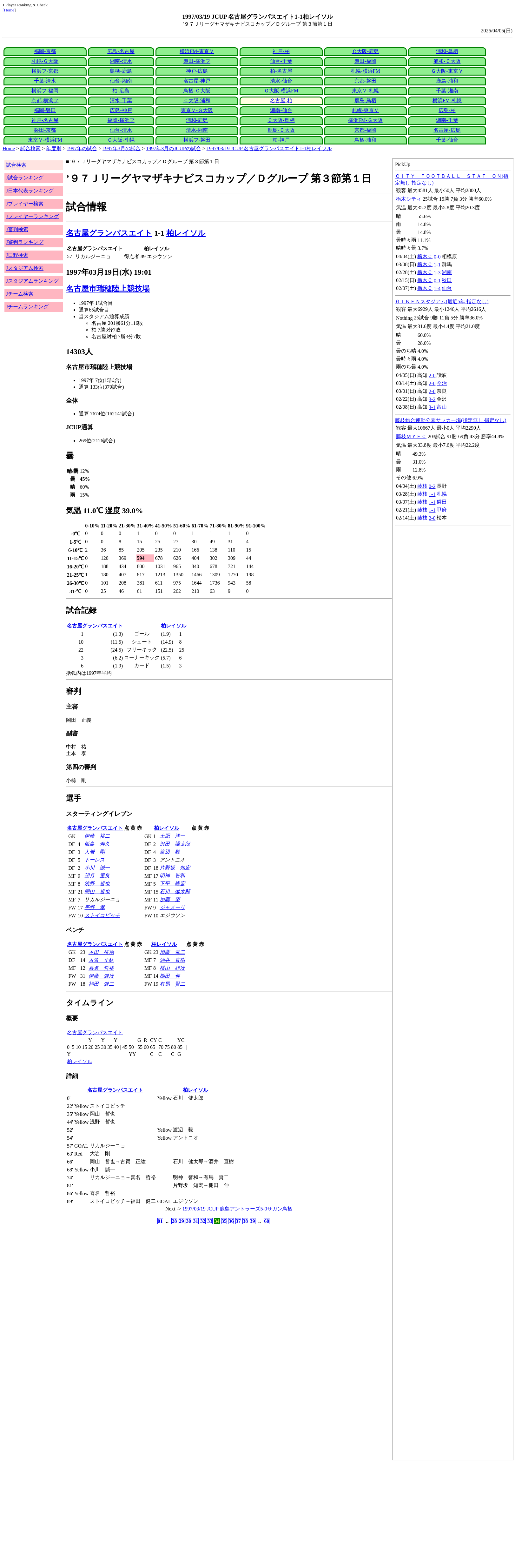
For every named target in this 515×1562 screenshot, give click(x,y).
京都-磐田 (365, 81)
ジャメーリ (172, 907)
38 (245, 1221)
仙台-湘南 (121, 81)
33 (209, 1221)
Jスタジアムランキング (32, 281)
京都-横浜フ (44, 100)
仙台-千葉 (281, 61)
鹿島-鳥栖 (365, 100)
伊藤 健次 (101, 976)
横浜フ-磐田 (196, 140)
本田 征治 (101, 952)
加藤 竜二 (172, 952)
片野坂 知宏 (175, 867)
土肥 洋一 (172, 836)
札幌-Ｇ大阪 (44, 61)
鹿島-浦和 (447, 81)
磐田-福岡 (365, 61)
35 (224, 1221)
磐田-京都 (45, 130)
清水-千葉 (121, 100)
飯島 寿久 (97, 844)
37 (238, 1221)
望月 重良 (97, 875)
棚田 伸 (170, 976)
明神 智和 (172, 875)
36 (231, 1221)
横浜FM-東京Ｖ (197, 51)
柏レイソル (186, 233)
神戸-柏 (281, 51)
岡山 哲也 (97, 891)
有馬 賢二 (172, 984)
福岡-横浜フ (120, 120)
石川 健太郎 (175, 891)
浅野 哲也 (97, 883)
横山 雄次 (172, 968)
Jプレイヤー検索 (24, 203)
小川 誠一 (97, 867)
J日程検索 (17, 255)
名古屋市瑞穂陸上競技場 (108, 289)
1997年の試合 (82, 148)
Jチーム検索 (19, 294)
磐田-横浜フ (196, 61)
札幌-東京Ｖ (365, 110)
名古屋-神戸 (196, 81)
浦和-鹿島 (197, 120)
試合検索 (30, 148)
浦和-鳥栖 (447, 51)
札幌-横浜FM (365, 71)
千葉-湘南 (447, 90)
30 (188, 1221)
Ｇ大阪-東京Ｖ (447, 71)
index (453, 809)
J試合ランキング (24, 177)
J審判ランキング (24, 242)
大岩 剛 (94, 852)
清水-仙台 (281, 81)
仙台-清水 (121, 130)
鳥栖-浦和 (365, 140)
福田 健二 (101, 984)
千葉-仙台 (447, 140)
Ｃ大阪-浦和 (196, 100)
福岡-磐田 (45, 110)
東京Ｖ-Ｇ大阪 (197, 110)
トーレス (94, 859)
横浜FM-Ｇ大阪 (365, 120)
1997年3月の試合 (121, 148)
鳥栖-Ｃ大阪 (196, 90)
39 (252, 1221)
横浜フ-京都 (44, 71)
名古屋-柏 (281, 100)
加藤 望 (170, 899)
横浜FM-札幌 (447, 100)
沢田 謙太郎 (175, 844)
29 (181, 1221)
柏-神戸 (281, 140)
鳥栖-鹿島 (121, 71)
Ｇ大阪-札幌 (120, 140)
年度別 (53, 148)
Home (9, 10)
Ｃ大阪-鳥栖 (280, 120)
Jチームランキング (27, 306)
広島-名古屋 (120, 51)
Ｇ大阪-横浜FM (281, 90)
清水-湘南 (197, 130)
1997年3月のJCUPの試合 (173, 148)
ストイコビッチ (102, 915)
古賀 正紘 (101, 960)
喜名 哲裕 (101, 968)
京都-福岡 (365, 130)
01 (160, 1221)
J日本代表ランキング (30, 190)
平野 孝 (94, 907)
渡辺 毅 (170, 852)
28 (174, 1221)
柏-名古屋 (281, 71)
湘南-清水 (121, 61)
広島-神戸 (121, 110)
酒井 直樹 (172, 960)
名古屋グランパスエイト (109, 233)
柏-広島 (120, 90)
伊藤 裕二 (97, 836)
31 (195, 1221)
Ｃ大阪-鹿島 (365, 51)
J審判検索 (17, 229)
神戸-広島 (197, 71)
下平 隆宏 (172, 883)
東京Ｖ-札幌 (365, 90)
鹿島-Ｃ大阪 (280, 130)
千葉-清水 (45, 81)
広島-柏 (447, 110)
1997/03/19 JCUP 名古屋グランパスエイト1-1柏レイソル (269, 148)
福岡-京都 (45, 51)
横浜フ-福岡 (44, 90)
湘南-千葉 (447, 120)
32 (202, 1221)
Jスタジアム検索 (24, 268)
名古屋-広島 (446, 130)
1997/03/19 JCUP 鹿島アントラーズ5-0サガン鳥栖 (237, 1208)
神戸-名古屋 (44, 120)
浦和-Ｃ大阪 (446, 61)
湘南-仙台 (281, 110)
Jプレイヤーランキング (32, 216)
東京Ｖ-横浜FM (45, 140)
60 (266, 1221)
